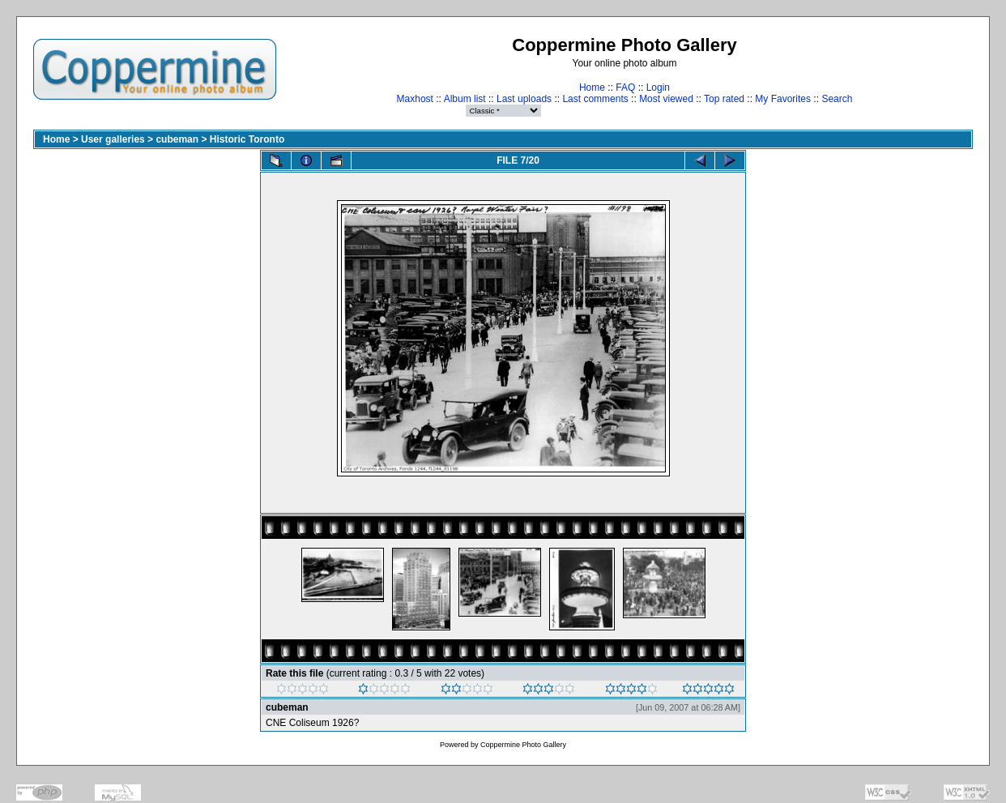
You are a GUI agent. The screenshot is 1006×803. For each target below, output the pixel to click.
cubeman (177, 139)
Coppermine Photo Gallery (523, 745)
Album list (465, 99)
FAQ (625, 87)
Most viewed (666, 99)
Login (658, 87)
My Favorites (783, 99)
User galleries (113, 139)
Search (836, 99)
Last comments (595, 99)
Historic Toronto (247, 139)
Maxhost (415, 99)
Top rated (724, 99)
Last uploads (524, 99)
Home (592, 87)
